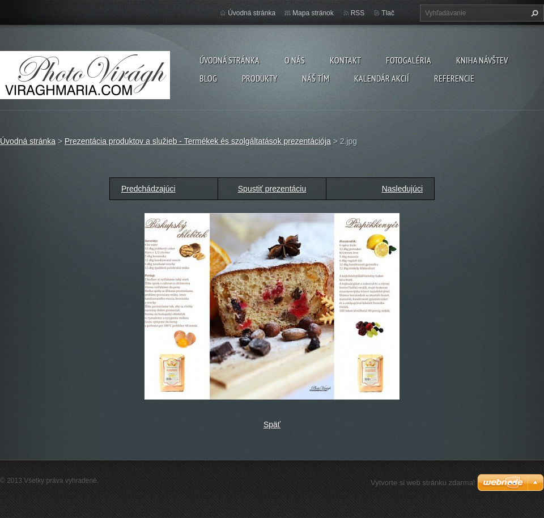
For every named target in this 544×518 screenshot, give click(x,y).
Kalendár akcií (381, 78)
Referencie (454, 78)
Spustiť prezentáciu (272, 188)
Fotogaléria (408, 60)
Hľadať (533, 13)
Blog (208, 78)
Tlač (387, 13)
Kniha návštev (482, 60)
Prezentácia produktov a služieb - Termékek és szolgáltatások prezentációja (198, 141)
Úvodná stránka (229, 60)
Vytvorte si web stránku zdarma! (423, 482)
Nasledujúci (402, 188)
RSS (358, 13)
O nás (294, 60)
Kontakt (345, 60)
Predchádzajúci (148, 188)
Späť (272, 424)
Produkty (259, 78)
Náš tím (315, 78)
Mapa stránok (313, 13)
